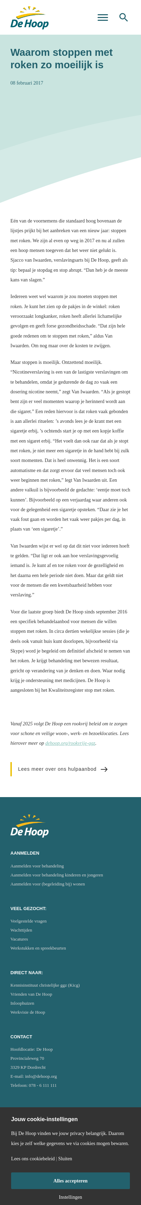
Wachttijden (21, 930)
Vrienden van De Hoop (31, 994)
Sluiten (65, 1158)
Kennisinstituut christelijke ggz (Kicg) (45, 985)
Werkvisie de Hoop (27, 1012)
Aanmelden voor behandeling (37, 865)
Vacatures (19, 939)
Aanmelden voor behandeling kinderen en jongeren (56, 874)
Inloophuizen (22, 1003)
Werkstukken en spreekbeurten (38, 948)
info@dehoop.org (41, 1076)
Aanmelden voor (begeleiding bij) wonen (47, 884)
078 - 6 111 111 (43, 1085)
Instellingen (70, 1197)
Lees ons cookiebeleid (33, 1158)
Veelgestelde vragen (28, 921)
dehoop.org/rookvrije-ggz (70, 743)
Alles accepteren (70, 1181)
